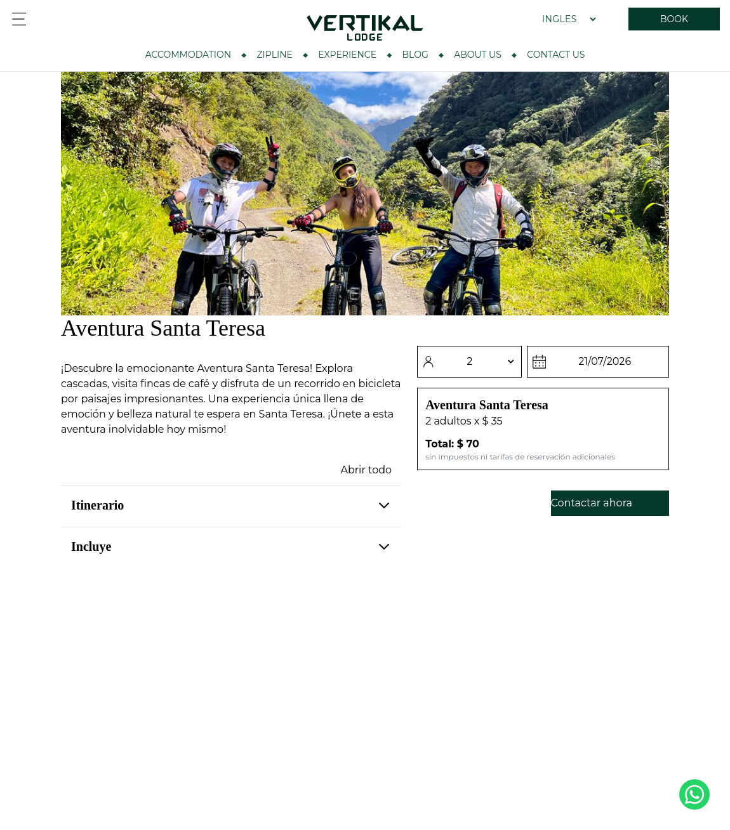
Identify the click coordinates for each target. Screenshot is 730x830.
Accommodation (188, 54)
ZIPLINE (274, 54)
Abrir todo (366, 470)
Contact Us (556, 54)
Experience (347, 54)
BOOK (674, 19)
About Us (477, 54)
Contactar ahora (591, 503)
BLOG (415, 54)
